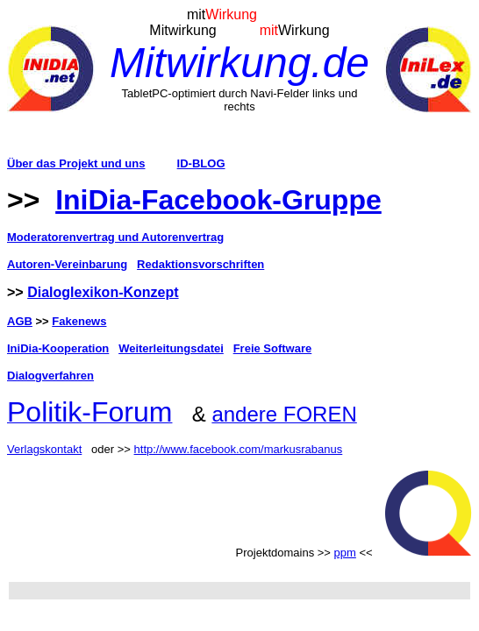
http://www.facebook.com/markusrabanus (238, 449)
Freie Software (272, 348)
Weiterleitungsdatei (171, 348)
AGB (19, 321)
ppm (345, 552)
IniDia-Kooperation (58, 348)
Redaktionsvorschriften (200, 264)
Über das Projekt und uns (76, 163)
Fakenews (79, 321)
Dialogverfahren (50, 375)
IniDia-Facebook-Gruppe (218, 200)
